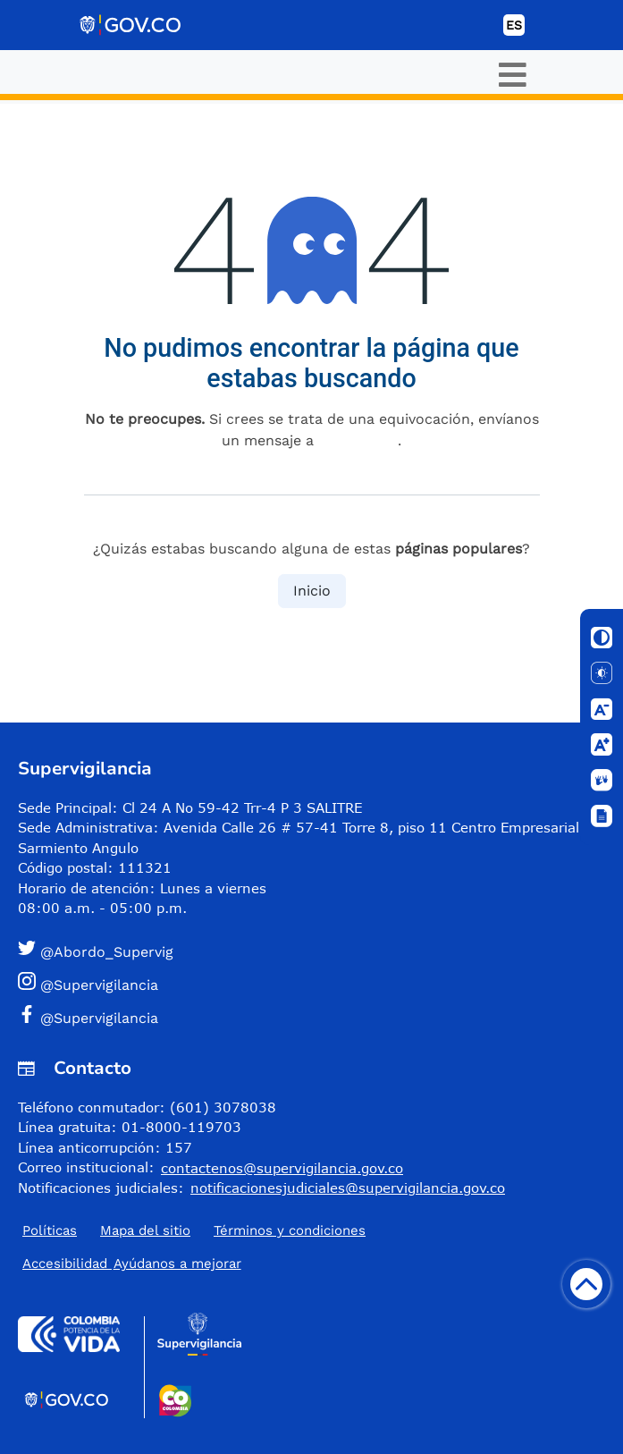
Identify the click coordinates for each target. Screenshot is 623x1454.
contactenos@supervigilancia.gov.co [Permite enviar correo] (282, 1168)
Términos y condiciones (290, 1230)
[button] (304, 951)
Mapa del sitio (145, 1230)
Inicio (312, 590)
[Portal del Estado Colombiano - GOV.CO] (131, 25)
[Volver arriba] (586, 1284)
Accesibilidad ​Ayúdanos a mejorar (131, 1264)
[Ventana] (601, 816)
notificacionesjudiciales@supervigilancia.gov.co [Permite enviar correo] (347, 1187)
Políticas (49, 1230)
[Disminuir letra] (601, 709)
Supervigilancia (85, 769)
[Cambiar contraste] (601, 637)
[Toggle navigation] (512, 74)
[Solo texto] (601, 673)
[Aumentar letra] (601, 745)
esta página (358, 440)
